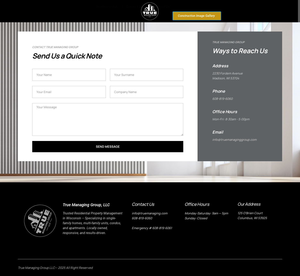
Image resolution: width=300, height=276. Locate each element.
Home (57, 11)
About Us (77, 11)
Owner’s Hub (214, 7)
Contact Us (241, 7)
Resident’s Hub (186, 7)
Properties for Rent (107, 11)
